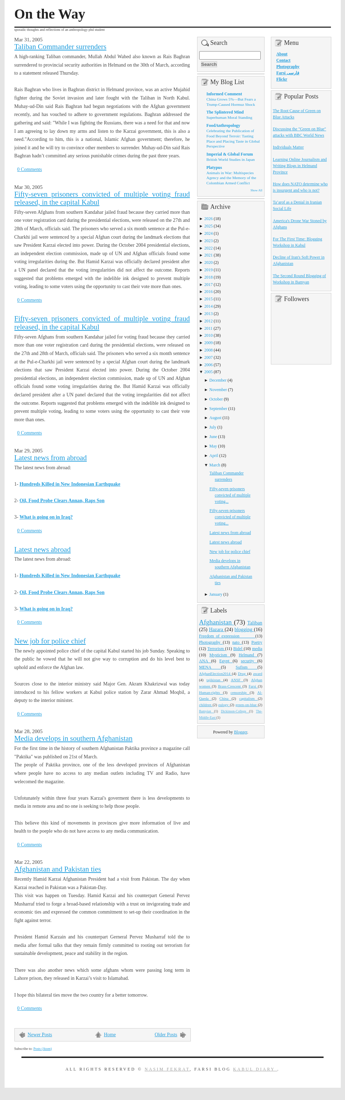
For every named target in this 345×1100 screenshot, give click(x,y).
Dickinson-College (235, 711)
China (226, 698)
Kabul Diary (255, 1069)
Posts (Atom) (42, 1049)
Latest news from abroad (50, 457)
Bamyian (206, 711)
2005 (208, 371)
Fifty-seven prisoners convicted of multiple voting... (229, 495)
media (257, 648)
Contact (283, 60)
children (206, 705)
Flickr (281, 79)
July (212, 427)
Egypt (226, 660)
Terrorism (216, 648)
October (216, 399)
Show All (256, 190)
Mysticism (219, 655)
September (218, 408)
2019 (208, 269)
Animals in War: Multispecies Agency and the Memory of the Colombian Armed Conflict (231, 178)
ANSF (237, 680)
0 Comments (29, 169)
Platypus (214, 167)
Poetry (256, 642)
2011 (208, 328)
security (249, 660)
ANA (205, 660)
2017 (208, 284)
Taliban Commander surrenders (60, 46)
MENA (210, 667)
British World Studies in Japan (231, 159)
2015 (208, 298)
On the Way (49, 14)
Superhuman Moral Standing (230, 117)
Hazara (217, 629)
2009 (208, 342)
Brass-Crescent (230, 686)
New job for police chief (50, 641)
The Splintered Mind (225, 112)
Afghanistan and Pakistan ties (57, 869)
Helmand (248, 655)
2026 (208, 218)
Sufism (247, 667)
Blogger (240, 732)
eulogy (224, 705)
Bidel (238, 648)
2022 (208, 248)
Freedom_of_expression (227, 636)
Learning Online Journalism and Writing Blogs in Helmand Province (300, 166)
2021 (208, 255)
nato (237, 642)
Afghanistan (216, 622)
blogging (244, 629)
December (218, 380)
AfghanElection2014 (215, 673)
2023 (208, 240)
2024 (208, 233)
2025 (208, 226)
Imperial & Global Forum (230, 154)
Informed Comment (224, 93)
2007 (208, 357)
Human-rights (211, 692)
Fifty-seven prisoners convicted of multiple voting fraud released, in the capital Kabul (102, 198)
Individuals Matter (288, 147)
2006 (208, 364)
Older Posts (166, 1034)
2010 (208, 335)
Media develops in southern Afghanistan (73, 738)
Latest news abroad (42, 549)
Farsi (253, 686)
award (257, 673)
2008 (208, 350)
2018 (208, 277)
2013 (208, 313)
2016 (208, 291)
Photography (211, 642)
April (213, 455)
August (215, 417)
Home (110, 1034)
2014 (208, 306)
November (218, 389)
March (214, 465)
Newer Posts (40, 1034)
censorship (240, 692)
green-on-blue (246, 705)
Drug (242, 673)
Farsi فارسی (287, 72)
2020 (208, 262)
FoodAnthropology (223, 125)
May (213, 446)
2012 (208, 321)
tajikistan (215, 680)
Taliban (254, 623)
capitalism (248, 698)
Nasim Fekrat (167, 1069)
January (215, 594)
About (282, 54)
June (213, 436)
